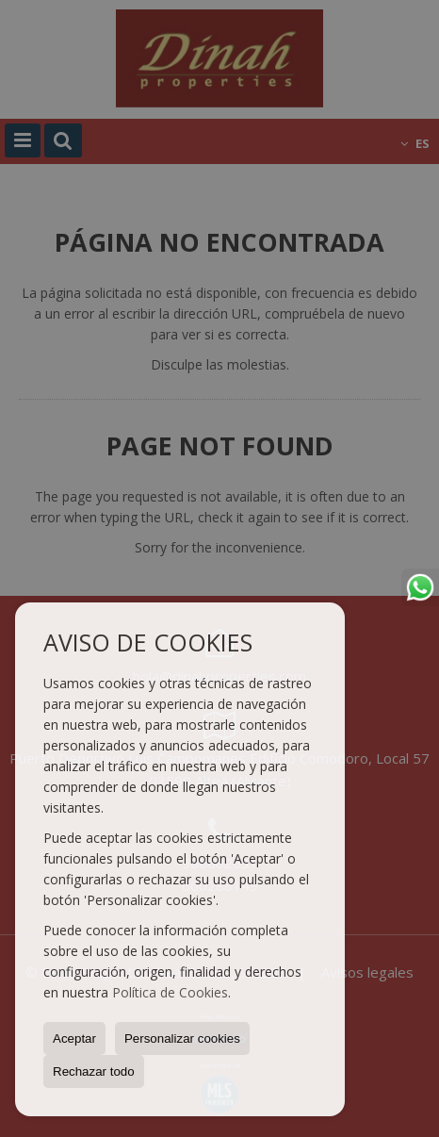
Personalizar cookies (182, 1038)
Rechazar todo (94, 1071)
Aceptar (74, 1038)
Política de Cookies (170, 992)
